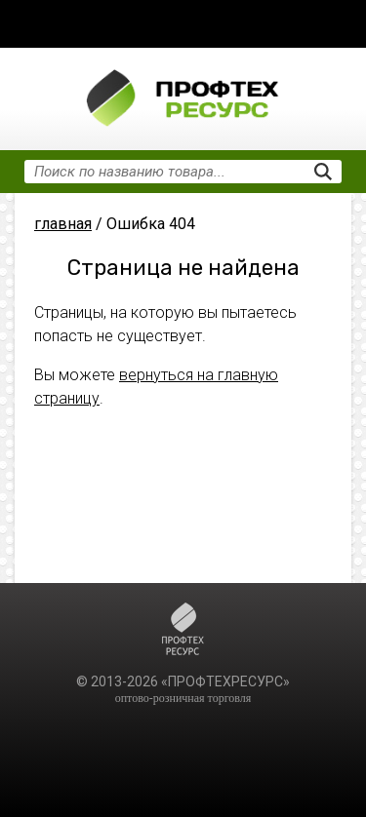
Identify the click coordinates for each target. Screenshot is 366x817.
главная (63, 223)
